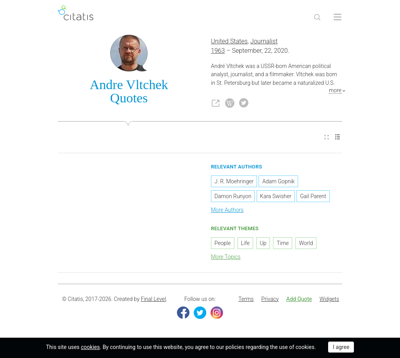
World (306, 243)
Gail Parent (313, 196)
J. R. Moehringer (234, 181)
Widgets (329, 299)
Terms (246, 299)
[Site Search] (317, 17)
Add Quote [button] (299, 299)
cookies (90, 347)
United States (229, 41)
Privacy (270, 299)
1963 (218, 50)
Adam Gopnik (278, 181)
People (222, 243)
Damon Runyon (232, 196)
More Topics (226, 257)
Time (283, 243)
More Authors (227, 210)
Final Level (153, 299)
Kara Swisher (275, 196)
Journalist (264, 41)
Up (263, 243)
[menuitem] (326, 137)
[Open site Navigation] (337, 17)
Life (245, 243)
